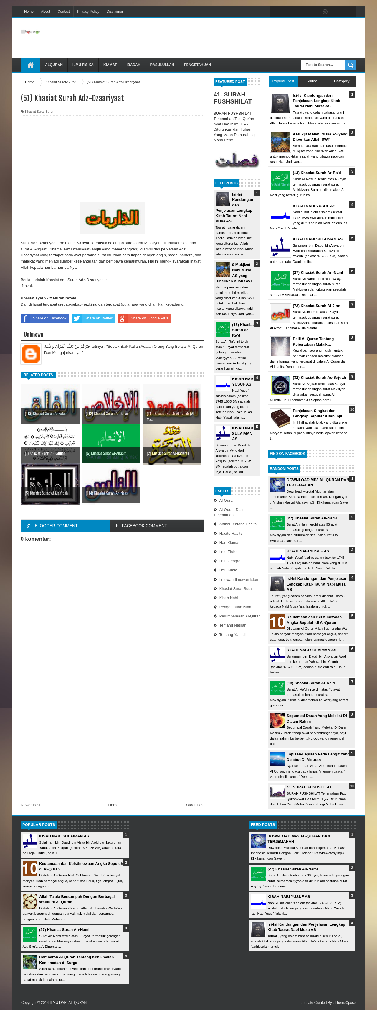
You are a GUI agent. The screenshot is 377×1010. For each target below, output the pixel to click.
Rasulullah (162, 65)
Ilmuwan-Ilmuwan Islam (239, 579)
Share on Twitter (92, 318)
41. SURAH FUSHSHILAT (233, 98)
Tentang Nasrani (233, 625)
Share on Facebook (43, 318)
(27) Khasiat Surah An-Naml (312, 518)
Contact (63, 11)
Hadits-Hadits (230, 533)
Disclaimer (115, 11)
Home (29, 11)
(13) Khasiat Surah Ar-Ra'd (243, 329)
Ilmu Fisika (83, 65)
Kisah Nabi (228, 598)
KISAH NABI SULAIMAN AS (243, 433)
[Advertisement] (249, 38)
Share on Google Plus (143, 318)
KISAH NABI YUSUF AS (308, 551)
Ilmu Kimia (228, 570)
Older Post (195, 805)
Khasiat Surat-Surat (236, 588)
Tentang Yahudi (232, 634)
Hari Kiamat (229, 542)
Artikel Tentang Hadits (238, 524)
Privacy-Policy (88, 11)
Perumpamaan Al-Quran (240, 616)
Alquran (54, 65)
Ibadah (133, 65)
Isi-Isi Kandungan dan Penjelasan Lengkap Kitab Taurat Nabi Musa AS (317, 583)
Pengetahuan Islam (235, 607)
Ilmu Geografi (230, 561)
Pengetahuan (197, 65)
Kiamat (110, 65)
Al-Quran (227, 500)
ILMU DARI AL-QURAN (68, 1003)
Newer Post (30, 805)
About (45, 11)
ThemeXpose (345, 1003)
